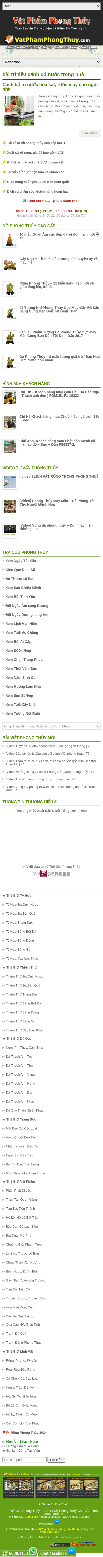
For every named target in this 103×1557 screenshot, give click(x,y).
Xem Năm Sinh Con (21, 678)
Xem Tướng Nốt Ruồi (22, 713)
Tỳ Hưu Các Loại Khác (22, 958)
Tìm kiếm (56, 1460)
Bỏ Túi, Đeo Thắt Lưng (22, 1164)
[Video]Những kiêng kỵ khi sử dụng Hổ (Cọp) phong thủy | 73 (49, 772)
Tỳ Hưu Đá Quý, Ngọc (22, 904)
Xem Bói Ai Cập (18, 642)
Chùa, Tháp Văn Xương (23, 1262)
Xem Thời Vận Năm (21, 669)
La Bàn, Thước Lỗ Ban (22, 1253)
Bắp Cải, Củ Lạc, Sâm (22, 1226)
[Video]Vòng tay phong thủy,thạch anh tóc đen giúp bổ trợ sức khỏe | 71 (50, 788)
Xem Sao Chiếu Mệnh (23, 588)
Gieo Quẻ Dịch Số (20, 570)
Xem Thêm (90, 133)
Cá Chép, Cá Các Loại (22, 1378)
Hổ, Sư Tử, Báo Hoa (21, 1396)
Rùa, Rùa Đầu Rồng (20, 1369)
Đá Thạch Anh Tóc (19, 1056)
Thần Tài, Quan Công (21, 1199)
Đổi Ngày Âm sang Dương (26, 606)
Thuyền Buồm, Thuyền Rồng (26, 1298)
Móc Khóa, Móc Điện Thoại (25, 1173)
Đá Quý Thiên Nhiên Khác (25, 1110)
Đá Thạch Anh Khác (20, 1101)
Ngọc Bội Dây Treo (20, 1155)
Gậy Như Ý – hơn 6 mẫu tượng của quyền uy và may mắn (58, 260)
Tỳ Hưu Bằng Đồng (20, 940)
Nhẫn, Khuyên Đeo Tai (22, 1146)
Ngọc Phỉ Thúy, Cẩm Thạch (26, 1047)
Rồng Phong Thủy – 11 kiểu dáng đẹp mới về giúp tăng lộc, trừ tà (56, 285)
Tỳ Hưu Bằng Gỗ (18, 949)
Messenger (49, 1523)
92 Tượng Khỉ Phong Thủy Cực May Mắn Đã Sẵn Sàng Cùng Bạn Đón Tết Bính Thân (59, 309)
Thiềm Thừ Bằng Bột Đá (23, 1003)
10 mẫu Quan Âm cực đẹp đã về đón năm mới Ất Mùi (59, 236)
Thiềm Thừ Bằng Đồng (22, 1012)
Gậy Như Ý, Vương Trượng (26, 1280)
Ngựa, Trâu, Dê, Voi (20, 1387)
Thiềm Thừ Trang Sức (22, 994)
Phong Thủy (28, 1537)
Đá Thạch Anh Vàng (20, 1074)
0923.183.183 (80, 1516)
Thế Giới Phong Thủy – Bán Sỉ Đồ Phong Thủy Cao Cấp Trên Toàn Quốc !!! (53, 1512)
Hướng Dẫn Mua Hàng (22, 1446)
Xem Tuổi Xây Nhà (20, 705)
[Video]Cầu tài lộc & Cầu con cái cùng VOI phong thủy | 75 (47, 753)
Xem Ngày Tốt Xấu (20, 561)
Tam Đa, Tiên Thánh (20, 1208)
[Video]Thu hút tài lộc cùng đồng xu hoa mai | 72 (40, 779)
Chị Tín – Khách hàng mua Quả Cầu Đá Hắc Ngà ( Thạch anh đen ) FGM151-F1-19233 (59, 394)
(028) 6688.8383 (50, 1516)
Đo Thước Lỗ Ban (19, 579)
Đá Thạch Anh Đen (19, 1092)
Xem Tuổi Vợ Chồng (21, 633)
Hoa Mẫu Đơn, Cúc (20, 1307)
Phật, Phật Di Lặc (18, 1190)
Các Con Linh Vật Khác (23, 1423)
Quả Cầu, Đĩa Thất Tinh (23, 1324)
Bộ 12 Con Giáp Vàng (22, 1405)
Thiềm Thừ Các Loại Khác (24, 1030)
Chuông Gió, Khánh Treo (24, 1244)
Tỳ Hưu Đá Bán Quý (20, 913)
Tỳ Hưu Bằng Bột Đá (21, 931)
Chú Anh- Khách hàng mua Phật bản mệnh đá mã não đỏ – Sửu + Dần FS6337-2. (57, 442)
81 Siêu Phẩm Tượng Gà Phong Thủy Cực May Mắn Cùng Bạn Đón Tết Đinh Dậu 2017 (57, 334)
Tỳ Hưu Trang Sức (19, 922)
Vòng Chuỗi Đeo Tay (21, 1137)
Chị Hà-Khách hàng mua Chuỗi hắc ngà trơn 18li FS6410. (59, 418)
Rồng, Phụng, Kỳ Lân (21, 1360)
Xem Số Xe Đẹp (18, 651)
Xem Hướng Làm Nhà (23, 687)
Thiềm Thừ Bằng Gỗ (20, 1021)
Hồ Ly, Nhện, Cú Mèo (21, 1414)
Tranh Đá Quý (16, 1333)
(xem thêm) (51, 811)
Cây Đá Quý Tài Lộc (20, 1316)
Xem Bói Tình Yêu (20, 597)
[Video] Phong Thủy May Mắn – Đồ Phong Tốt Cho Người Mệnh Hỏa (57, 502)
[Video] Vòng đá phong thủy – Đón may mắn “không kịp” (56, 527)
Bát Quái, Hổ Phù (18, 1235)
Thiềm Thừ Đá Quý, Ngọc (24, 976)
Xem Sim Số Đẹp (19, 696)
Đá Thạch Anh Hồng (20, 1083)
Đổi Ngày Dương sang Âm (26, 615)
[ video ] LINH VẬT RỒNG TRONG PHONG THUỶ (58, 476)
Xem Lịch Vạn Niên (21, 624)
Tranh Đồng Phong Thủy (23, 1342)
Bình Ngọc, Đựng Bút (21, 1271)
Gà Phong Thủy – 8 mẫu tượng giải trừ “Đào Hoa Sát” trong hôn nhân (59, 358)
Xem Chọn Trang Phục (24, 660)
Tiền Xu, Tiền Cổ (18, 1289)
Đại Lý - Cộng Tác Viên (23, 1450)
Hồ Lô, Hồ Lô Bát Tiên (22, 1217)
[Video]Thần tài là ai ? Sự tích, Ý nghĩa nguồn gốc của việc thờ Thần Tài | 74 (50, 762)
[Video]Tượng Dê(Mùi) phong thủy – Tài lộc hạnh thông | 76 (48, 746)
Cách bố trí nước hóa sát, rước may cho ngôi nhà (50, 87)
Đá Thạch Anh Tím (19, 1065)
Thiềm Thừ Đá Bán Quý (23, 985)
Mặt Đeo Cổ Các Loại (21, 1128)
